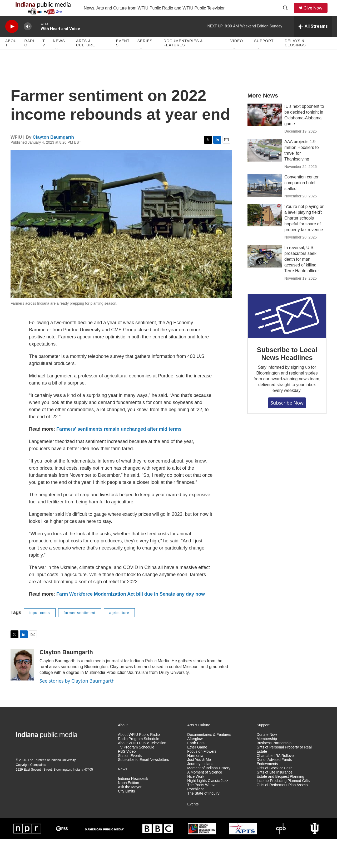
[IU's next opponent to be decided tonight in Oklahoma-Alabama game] (264, 126)
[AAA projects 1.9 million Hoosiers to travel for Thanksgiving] (264, 162)
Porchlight (195, 801)
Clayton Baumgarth (53, 149)
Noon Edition (128, 795)
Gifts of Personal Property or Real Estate (284, 761)
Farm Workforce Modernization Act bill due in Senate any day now (130, 606)
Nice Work (195, 788)
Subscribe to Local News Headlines (287, 365)
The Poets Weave (201, 797)
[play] (12, 38)
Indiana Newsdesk (133, 790)
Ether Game (197, 759)
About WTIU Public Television (142, 755)
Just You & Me (199, 772)
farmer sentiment (80, 625)
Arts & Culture (85, 55)
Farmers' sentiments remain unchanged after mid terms (118, 441)
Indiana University (63, 772)
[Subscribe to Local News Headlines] (287, 328)
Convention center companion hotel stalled (301, 195)
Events (123, 55)
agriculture (119, 625)
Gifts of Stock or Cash (275, 780)
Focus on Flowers (201, 763)
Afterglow (194, 751)
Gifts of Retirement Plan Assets (282, 797)
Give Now (315, 14)
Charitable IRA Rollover (276, 768)
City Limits (126, 803)
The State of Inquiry (203, 805)
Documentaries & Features (183, 55)
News (59, 53)
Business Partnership (274, 755)
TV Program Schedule (136, 759)
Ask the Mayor (129, 799)
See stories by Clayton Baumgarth (77, 692)
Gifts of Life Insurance (275, 784)
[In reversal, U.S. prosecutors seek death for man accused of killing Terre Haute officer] (264, 268)
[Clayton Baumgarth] (22, 676)
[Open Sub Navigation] (57, 61)
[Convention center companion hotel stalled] (264, 197)
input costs (39, 625)
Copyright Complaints (31, 777)
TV (43, 55)
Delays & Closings (295, 55)
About (11, 55)
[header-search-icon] (287, 14)
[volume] (27, 38)
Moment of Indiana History (208, 780)
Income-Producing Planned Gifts (283, 793)
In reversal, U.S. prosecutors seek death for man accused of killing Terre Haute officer (301, 271)
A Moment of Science (204, 784)
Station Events (130, 768)
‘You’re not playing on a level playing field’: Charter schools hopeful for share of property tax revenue (304, 230)
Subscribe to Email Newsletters (143, 772)
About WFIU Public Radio (139, 746)
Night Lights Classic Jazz (207, 793)
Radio (29, 55)
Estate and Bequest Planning (280, 788)
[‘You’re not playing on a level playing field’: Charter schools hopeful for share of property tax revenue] (264, 227)
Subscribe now (287, 414)
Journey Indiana (200, 776)
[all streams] (313, 38)
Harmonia (195, 768)
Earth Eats (195, 755)
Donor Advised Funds (274, 772)
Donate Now (267, 746)
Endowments (267, 776)
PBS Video (127, 763)
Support (264, 53)
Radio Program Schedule (138, 751)
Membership (267, 751)
